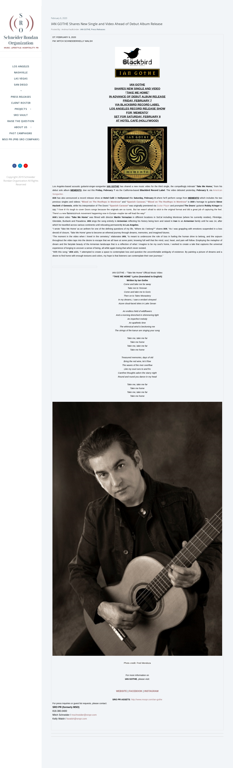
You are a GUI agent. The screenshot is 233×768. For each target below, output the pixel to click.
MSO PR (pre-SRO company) (20, 139)
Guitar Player (163, 205)
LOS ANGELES (20, 66)
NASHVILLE (21, 72)
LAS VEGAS (21, 78)
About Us (20, 127)
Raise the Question (20, 121)
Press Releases (21, 96)
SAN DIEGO (21, 84)
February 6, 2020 (59, 18)
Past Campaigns (21, 133)
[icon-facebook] (15, 166)
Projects (21, 109)
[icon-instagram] (26, 166)
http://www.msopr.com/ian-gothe (146, 699)
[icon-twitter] (21, 166)
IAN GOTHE (85, 29)
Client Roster (21, 103)
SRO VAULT (21, 115)
